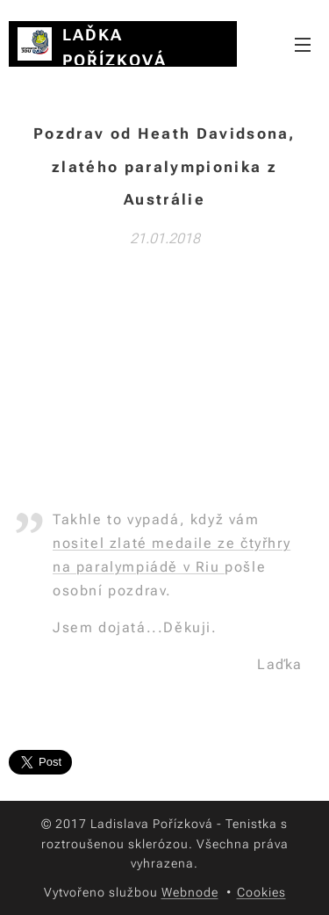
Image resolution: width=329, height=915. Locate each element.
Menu (303, 45)
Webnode (189, 892)
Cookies (261, 892)
